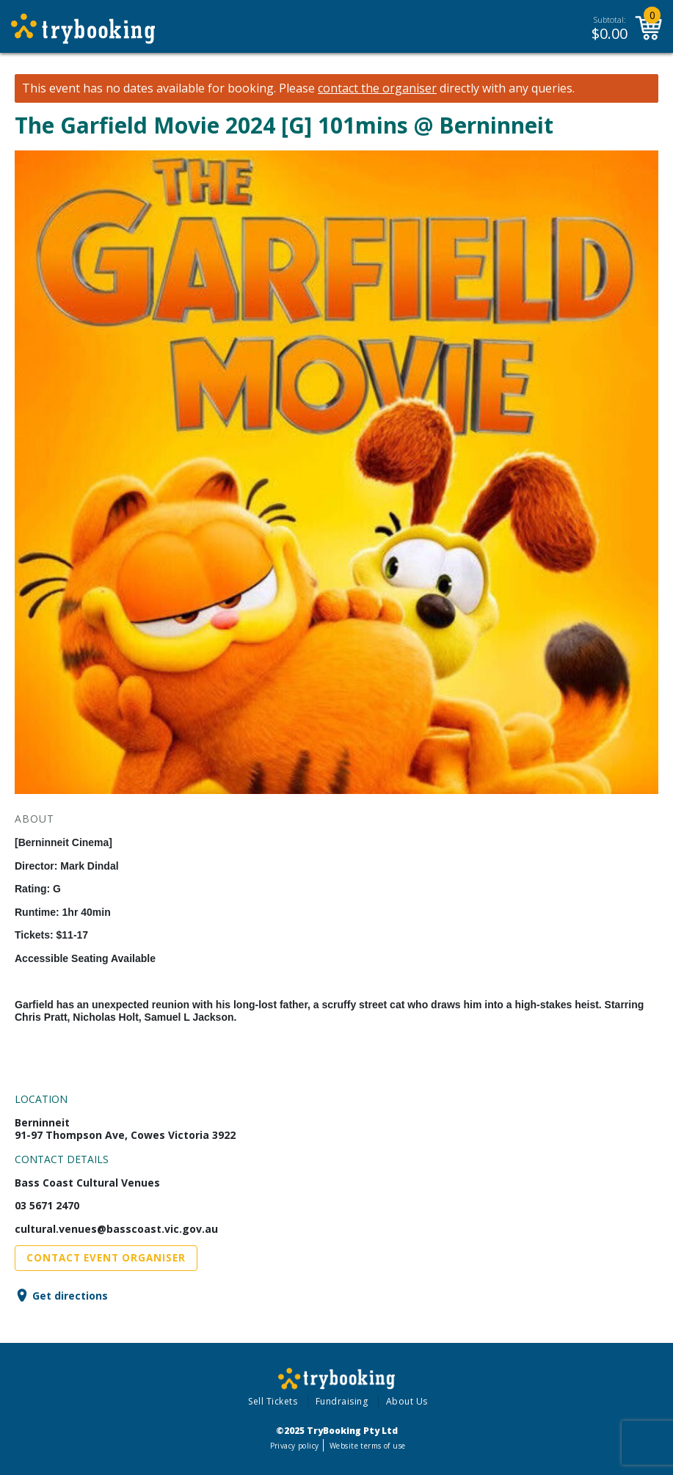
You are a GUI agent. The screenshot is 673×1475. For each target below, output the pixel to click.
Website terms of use (367, 1446)
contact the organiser (377, 88)
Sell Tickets (272, 1401)
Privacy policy (294, 1446)
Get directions (70, 1296)
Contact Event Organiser (106, 1257)
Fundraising (342, 1401)
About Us (407, 1401)
